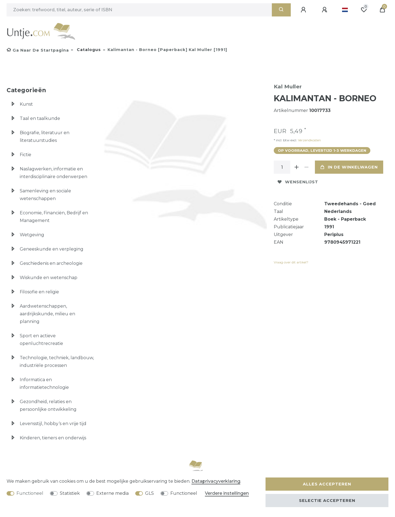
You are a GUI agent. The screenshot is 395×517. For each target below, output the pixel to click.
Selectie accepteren (327, 500)
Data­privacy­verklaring (215, 481)
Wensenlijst (298, 181)
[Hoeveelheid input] (282, 167)
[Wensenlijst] (363, 10)
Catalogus (88, 49)
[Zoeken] (281, 9)
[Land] (344, 10)
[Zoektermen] (139, 9)
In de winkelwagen (349, 167)
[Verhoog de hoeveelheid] (297, 167)
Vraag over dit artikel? (291, 262)
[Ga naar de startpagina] (38, 50)
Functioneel (29, 493)
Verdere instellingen (227, 493)
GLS (149, 493)
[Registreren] (325, 9)
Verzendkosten (309, 140)
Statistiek (70, 493)
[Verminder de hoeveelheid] (307, 167)
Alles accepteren (327, 484)
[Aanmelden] (304, 9)
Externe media (112, 493)
